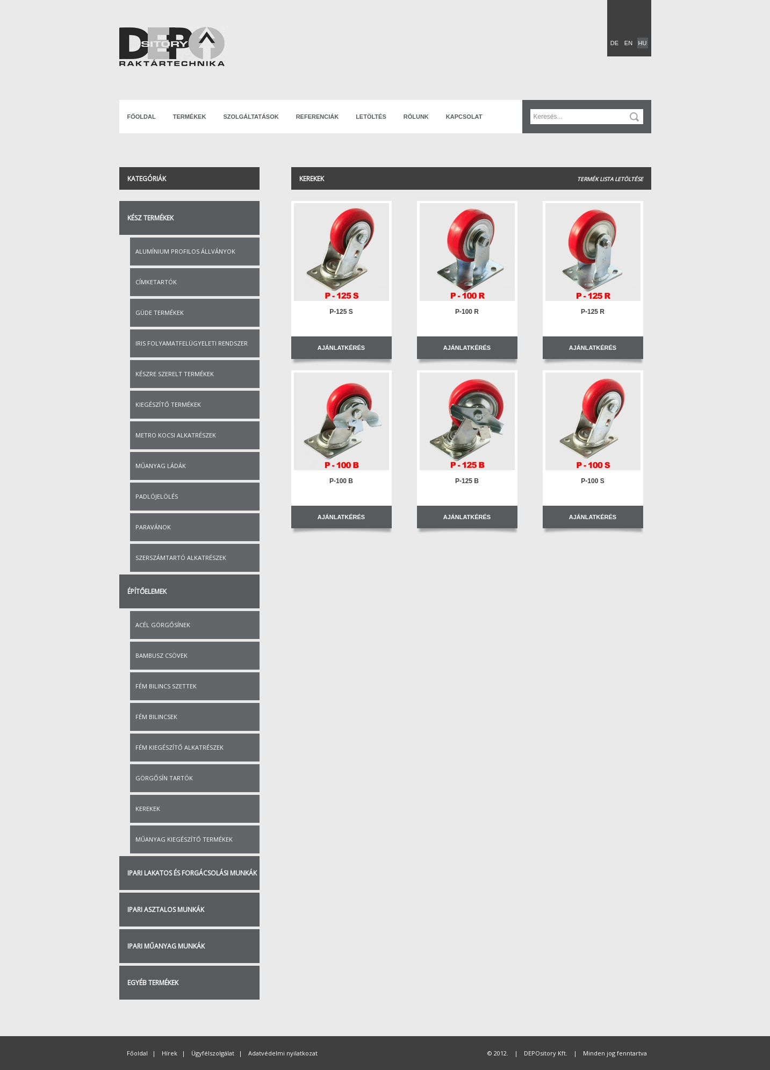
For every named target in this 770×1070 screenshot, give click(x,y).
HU (642, 43)
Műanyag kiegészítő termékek (184, 839)
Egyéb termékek (152, 982)
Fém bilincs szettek (166, 686)
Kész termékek (150, 217)
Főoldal (141, 116)
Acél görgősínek (162, 625)
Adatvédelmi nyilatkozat (283, 1053)
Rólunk (416, 116)
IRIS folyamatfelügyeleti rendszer (191, 343)
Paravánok (153, 527)
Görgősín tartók (164, 778)
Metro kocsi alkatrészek (175, 435)
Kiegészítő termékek (168, 404)
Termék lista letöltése (610, 179)
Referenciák (317, 116)
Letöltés (371, 116)
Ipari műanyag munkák (166, 946)
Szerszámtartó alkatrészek (180, 558)
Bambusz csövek (161, 655)
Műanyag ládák (160, 466)
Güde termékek (159, 312)
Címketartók (156, 282)
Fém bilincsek (156, 717)
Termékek (189, 116)
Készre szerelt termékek (174, 374)
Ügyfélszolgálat (212, 1053)
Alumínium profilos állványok (185, 251)
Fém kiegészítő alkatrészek (179, 747)
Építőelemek (147, 591)
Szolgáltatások (250, 116)
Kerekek (147, 809)
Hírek (169, 1053)
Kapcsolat (464, 116)
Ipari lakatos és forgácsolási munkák (192, 873)
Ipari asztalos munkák (165, 909)
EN (628, 43)
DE (614, 43)
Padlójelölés (156, 496)
